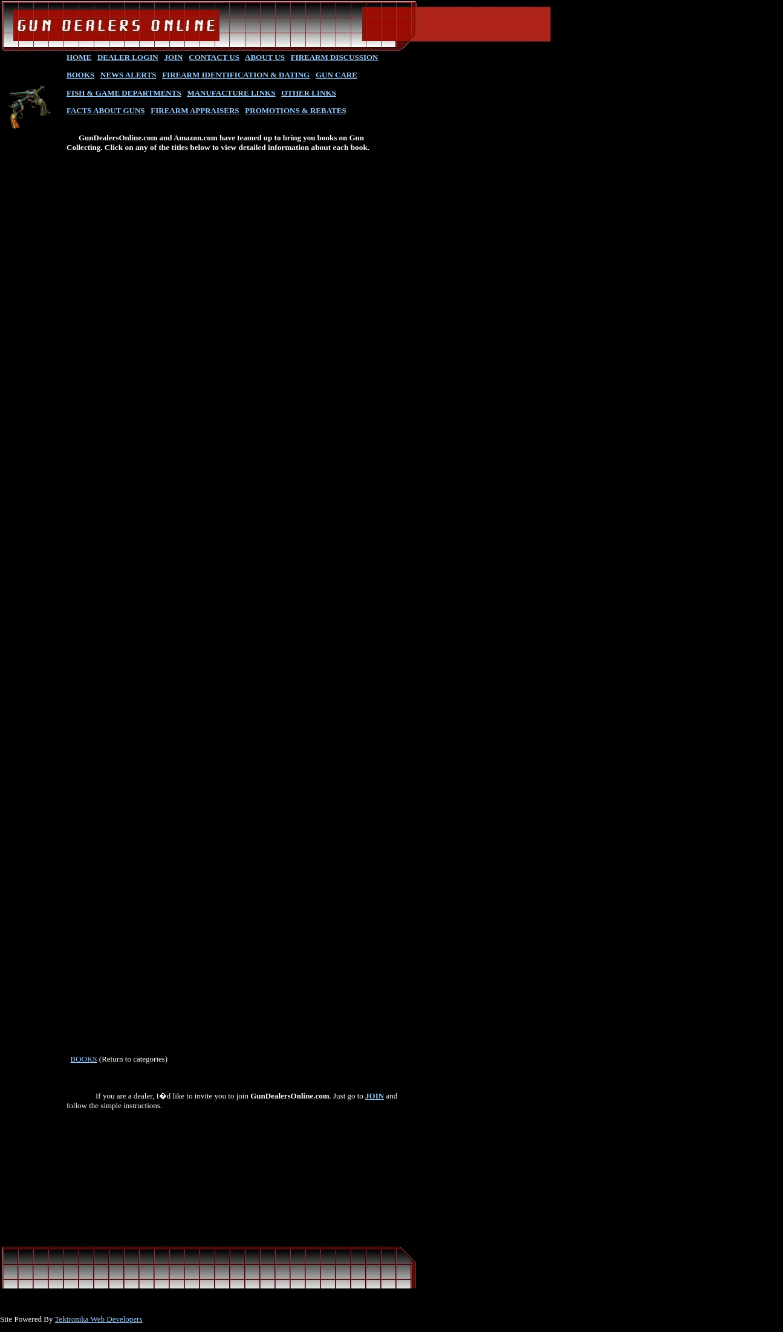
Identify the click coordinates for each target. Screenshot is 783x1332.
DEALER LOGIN (127, 57)
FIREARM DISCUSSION (335, 57)
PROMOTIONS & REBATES (295, 110)
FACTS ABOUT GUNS (106, 110)
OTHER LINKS (308, 92)
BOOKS (80, 74)
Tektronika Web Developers (98, 1319)
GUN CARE (336, 74)
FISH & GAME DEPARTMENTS (124, 92)
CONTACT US (214, 57)
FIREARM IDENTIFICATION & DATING (236, 74)
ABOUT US (265, 57)
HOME (79, 57)
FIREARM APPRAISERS (195, 110)
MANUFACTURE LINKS (231, 92)
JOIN (173, 57)
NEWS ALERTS (128, 74)
